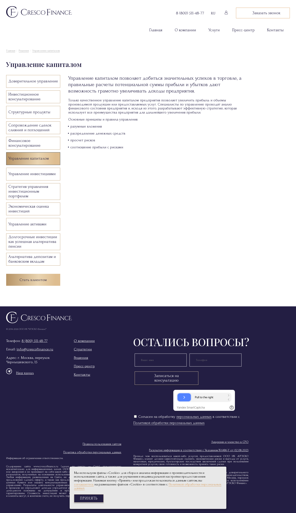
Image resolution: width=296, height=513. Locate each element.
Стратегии (83, 349)
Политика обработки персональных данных (92, 452)
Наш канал (20, 373)
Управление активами (27, 224)
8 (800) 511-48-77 (34, 341)
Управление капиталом (46, 50)
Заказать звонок (262, 13)
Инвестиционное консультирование (24, 96)
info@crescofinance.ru (35, 349)
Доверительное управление (33, 81)
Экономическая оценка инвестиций (28, 208)
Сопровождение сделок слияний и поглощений (29, 127)
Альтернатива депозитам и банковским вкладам (32, 259)
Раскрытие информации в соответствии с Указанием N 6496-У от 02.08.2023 (199, 450)
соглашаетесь (84, 484)
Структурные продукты (29, 112)
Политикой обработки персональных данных (169, 423)
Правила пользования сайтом (102, 444)
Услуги (214, 30)
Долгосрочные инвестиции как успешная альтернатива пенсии (32, 242)
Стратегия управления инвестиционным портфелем (28, 191)
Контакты (275, 30)
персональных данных (194, 417)
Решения (24, 50)
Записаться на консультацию (166, 378)
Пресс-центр (243, 30)
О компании (185, 30)
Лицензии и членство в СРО (230, 442)
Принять (89, 498)
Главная (155, 30)
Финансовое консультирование (24, 143)
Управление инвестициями (32, 174)
